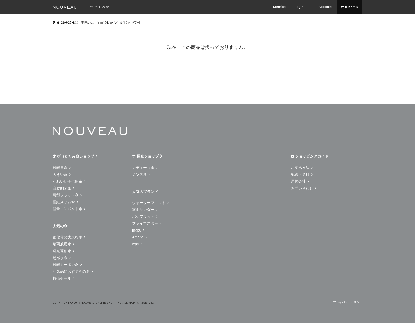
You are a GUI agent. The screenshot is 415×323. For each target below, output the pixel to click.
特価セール (63, 278)
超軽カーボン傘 (67, 264)
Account (322, 6)
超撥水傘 (62, 258)
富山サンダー (144, 209)
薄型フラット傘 (67, 195)
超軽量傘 (62, 167)
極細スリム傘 (65, 202)
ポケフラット (144, 216)
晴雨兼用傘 (63, 244)
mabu (138, 230)
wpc (137, 244)
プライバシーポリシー (347, 302)
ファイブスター (146, 223)
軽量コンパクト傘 (69, 209)
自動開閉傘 (63, 188)
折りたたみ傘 (98, 7)
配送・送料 (302, 174)
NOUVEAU (65, 7)
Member (280, 7)
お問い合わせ (303, 188)
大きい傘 (62, 174)
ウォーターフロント (150, 203)
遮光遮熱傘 (63, 251)
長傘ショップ (147, 156)
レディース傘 (144, 167)
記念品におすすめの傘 (73, 271)
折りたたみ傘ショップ (75, 156)
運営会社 (300, 181)
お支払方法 (302, 167)
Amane (139, 237)
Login (299, 7)
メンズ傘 (141, 174)
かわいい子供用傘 (69, 181)
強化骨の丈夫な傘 (69, 237)
